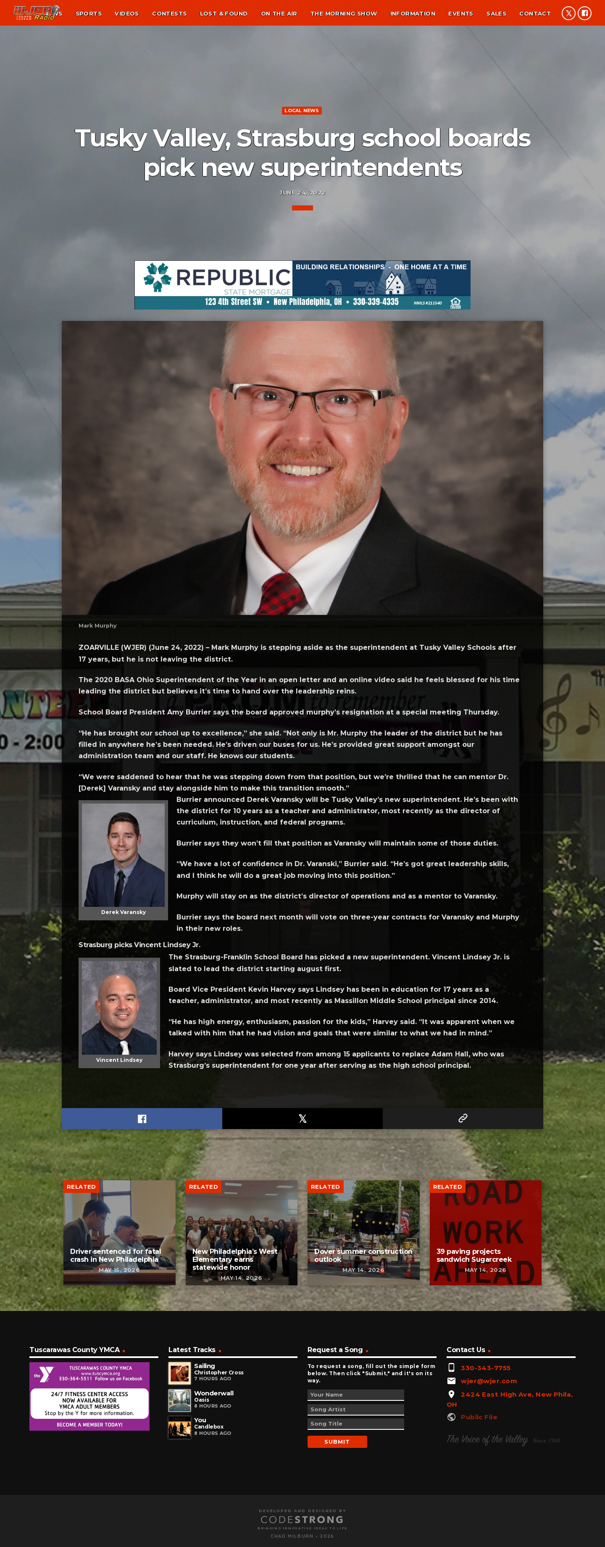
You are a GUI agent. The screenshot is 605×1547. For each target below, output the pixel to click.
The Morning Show (343, 13)
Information (412, 13)
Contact (535, 13)
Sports (89, 13)
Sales (496, 13)
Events (460, 13)
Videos (127, 13)
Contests (169, 13)
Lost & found (224, 13)
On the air (279, 13)
